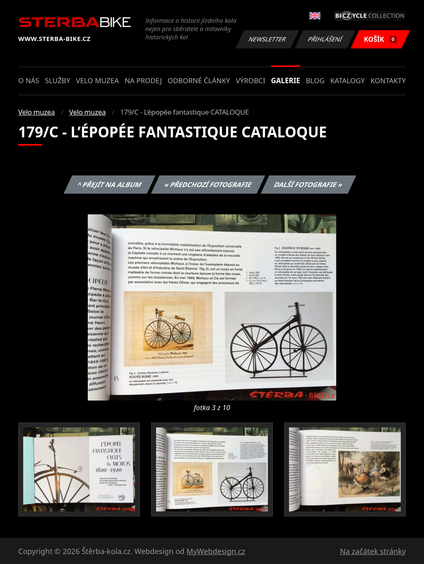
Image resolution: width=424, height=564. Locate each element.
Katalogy (347, 80)
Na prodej (143, 80)
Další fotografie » (308, 184)
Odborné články (199, 80)
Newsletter (267, 39)
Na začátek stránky (373, 551)
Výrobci (250, 80)
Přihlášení (325, 39)
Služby (57, 80)
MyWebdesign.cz (215, 551)
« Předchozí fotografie (207, 184)
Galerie (285, 80)
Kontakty (388, 80)
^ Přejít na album (109, 184)
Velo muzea (97, 80)
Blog (315, 80)
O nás (28, 80)
